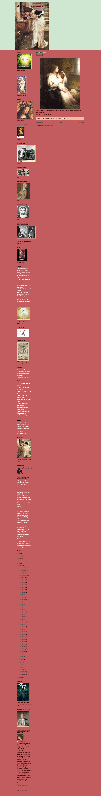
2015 (20, 553)
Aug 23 (24, 599)
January (22, 674)
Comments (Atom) (48, 125)
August (22, 577)
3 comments (58, 118)
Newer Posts (39, 122)
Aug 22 (24, 602)
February (23, 671)
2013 (20, 558)
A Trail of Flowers (30, 6)
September (23, 575)
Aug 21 (24, 604)
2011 (20, 563)
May (21, 664)
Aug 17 (24, 614)
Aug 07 (24, 641)
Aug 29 (24, 585)
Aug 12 (24, 629)
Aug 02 (24, 654)
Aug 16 (24, 619)
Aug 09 (24, 636)
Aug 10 (24, 634)
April (22, 667)
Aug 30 (24, 582)
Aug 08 (24, 639)
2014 (20, 556)
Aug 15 (23, 622)
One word (39, 55)
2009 (20, 677)
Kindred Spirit (23, 741)
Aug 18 (24, 612)
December (23, 568)
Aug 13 (24, 627)
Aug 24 (24, 597)
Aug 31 (24, 580)
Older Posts (80, 122)
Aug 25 (24, 594)
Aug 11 (23, 632)
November (23, 570)
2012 (20, 561)
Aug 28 (24, 587)
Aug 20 (24, 607)
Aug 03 (24, 651)
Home (60, 122)
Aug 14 (24, 624)
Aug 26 (24, 592)
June (21, 662)
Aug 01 (24, 656)
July (21, 659)
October (22, 573)
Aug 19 (24, 609)
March (22, 669)
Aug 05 (24, 646)
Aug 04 (24, 649)
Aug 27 (24, 589)
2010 (20, 565)
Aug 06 (24, 644)
